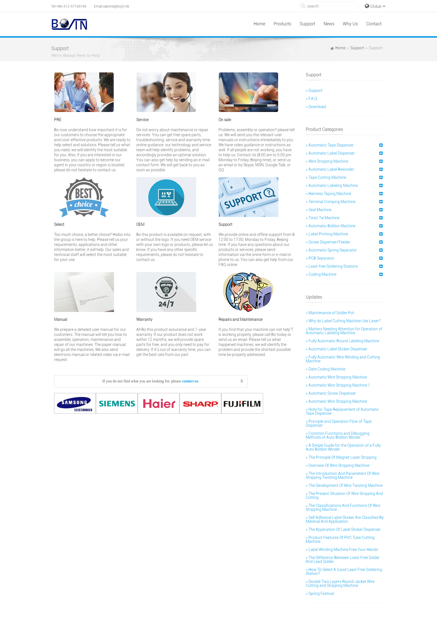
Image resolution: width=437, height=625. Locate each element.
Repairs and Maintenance (241, 319)
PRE (57, 120)
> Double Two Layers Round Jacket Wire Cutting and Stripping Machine (340, 583)
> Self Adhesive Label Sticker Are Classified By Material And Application (345, 519)
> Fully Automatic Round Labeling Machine (342, 341)
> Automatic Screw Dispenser (331, 393)
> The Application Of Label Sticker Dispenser (343, 529)
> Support (314, 90)
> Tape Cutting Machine (326, 177)
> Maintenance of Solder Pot (330, 313)
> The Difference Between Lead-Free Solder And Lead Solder (343, 559)
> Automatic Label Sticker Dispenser (336, 349)
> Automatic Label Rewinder (330, 169)
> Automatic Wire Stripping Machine (336, 377)
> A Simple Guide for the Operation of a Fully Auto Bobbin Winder (343, 447)
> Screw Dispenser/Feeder (328, 242)
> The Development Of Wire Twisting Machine (344, 485)
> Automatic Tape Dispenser (330, 145)
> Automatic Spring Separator (331, 250)
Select (59, 224)
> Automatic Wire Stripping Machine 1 (338, 385)
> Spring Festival (320, 593)
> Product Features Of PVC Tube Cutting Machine (340, 539)
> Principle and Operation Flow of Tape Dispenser (339, 423)
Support (307, 23)
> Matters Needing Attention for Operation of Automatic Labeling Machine (344, 331)
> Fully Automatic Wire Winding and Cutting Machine (343, 359)
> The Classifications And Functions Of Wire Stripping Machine (343, 507)
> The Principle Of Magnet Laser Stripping (341, 457)
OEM (140, 224)
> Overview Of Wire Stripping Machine (337, 465)
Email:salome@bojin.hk (111, 6)
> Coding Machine (321, 274)
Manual (60, 319)
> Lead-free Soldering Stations (332, 266)
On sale (225, 120)
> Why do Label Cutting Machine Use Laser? (343, 321)
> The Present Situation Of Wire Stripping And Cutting (344, 495)
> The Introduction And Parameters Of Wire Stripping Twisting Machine (342, 475)
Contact (374, 23)
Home (259, 23)
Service (142, 120)
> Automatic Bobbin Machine (330, 226)
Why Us (350, 23)
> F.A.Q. (312, 98)
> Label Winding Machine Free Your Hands (342, 549)
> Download (316, 106)
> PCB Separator (320, 258)
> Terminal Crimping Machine (330, 201)
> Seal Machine (318, 209)
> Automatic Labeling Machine (332, 185)
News (329, 23)
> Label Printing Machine (327, 234)
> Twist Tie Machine (322, 218)
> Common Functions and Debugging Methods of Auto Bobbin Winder (338, 435)
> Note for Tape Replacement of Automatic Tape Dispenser (342, 411)
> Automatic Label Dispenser (330, 153)
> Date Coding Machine (325, 369)
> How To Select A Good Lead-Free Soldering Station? (344, 571)
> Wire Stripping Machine (327, 161)
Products (282, 23)
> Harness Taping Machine (328, 193)
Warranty (144, 319)
